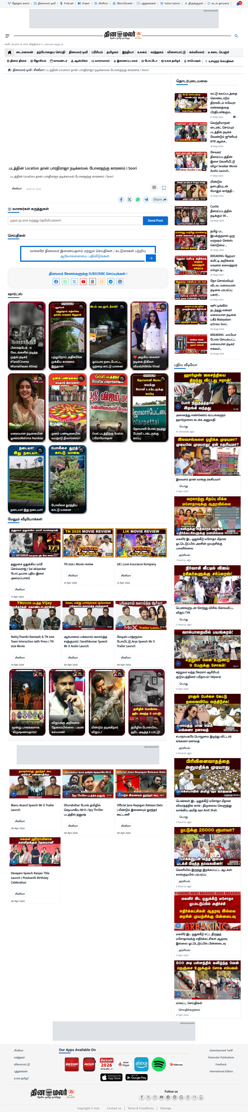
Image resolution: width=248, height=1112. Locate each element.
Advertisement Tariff (221, 1050)
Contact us (114, 1108)
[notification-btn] (238, 4)
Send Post (155, 220)
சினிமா (18, 1050)
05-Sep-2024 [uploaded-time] (217, 250)
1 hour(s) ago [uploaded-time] (183, 560)
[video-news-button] (13, 552)
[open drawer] (7, 36)
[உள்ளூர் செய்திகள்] (220, 61)
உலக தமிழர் (21, 1078)
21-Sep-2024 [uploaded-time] (216, 117)
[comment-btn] (235, 117)
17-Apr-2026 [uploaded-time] (182, 491)
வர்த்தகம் (19, 1057)
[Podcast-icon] (66, 3)
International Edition (221, 1071)
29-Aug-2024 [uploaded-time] (217, 329)
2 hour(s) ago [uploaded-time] (184, 624)
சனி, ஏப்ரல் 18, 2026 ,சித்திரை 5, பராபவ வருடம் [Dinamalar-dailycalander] (34, 44)
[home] (9, 52)
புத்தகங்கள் (20, 1071)
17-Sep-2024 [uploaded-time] (216, 175)
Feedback (221, 1064)
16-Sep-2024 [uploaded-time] (216, 195)
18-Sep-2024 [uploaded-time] (216, 146)
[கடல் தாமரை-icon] (218, 3)
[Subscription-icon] (170, 3)
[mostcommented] (207, 392)
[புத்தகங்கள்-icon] (146, 3)
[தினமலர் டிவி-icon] (44, 3)
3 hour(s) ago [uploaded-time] (184, 753)
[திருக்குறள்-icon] (193, 3)
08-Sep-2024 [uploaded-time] (217, 220)
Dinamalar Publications (221, 1057)
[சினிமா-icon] (101, 3)
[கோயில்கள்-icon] (122, 3)
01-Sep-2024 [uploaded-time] (216, 274)
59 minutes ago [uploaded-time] (185, 431)
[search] (236, 36)
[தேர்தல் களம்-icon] (18, 3)
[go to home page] (122, 36)
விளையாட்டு (21, 1064)
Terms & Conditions (141, 1108)
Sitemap (165, 1108)
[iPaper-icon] (83, 3)
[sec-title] (88, 209)
